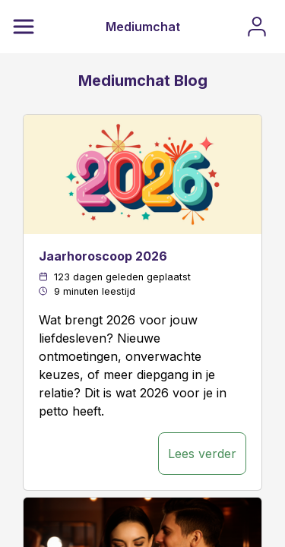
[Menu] (23, 26)
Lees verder (202, 453)
